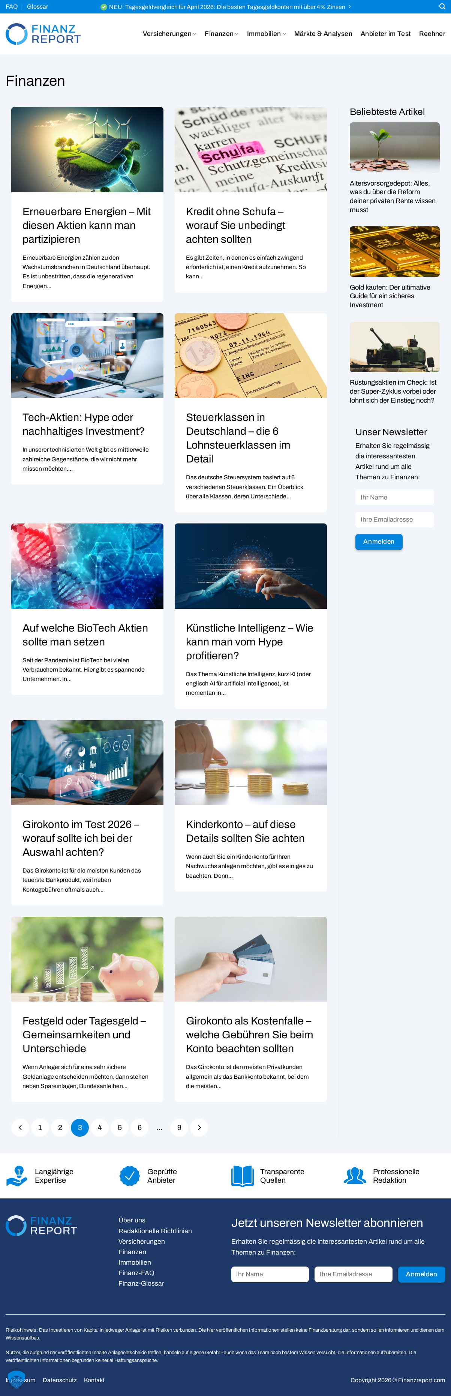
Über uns (131, 1220)
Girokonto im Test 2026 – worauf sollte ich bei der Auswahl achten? (80, 838)
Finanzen (221, 34)
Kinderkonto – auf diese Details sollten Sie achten (245, 831)
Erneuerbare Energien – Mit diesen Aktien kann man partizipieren (86, 225)
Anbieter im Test (386, 33)
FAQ (12, 6)
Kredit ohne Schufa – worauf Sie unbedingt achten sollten (235, 225)
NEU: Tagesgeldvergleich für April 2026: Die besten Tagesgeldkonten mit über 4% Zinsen (227, 7)
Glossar (37, 6)
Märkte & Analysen (323, 33)
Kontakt (94, 1380)
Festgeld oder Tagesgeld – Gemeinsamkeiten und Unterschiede (84, 1034)
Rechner (432, 33)
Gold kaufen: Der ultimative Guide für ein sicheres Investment (390, 296)
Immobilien (266, 34)
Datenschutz (60, 1380)
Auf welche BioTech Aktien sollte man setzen (85, 635)
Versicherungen (169, 34)
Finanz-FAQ (136, 1273)
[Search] (442, 6)
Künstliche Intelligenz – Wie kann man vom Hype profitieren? (249, 642)
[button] (16, 1379)
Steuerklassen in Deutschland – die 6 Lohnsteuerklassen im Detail (238, 438)
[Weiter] (199, 1128)
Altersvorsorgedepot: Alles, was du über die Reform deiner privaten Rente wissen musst (393, 197)
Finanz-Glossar (141, 1283)
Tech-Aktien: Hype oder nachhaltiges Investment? (83, 424)
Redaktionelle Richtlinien (155, 1231)
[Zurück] (20, 1128)
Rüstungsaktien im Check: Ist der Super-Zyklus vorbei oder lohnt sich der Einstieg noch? (393, 391)
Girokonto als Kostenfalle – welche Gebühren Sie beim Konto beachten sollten (249, 1034)
